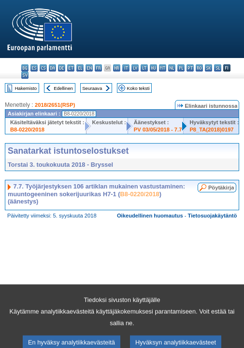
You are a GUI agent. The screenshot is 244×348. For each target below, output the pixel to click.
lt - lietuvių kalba (144, 68)
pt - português (190, 68)
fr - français (98, 68)
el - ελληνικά (80, 68)
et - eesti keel (70, 68)
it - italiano (125, 68)
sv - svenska (25, 75)
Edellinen (63, 88)
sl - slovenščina (217, 68)
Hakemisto (26, 88)
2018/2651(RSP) (55, 105)
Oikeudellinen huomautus (150, 215)
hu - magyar (153, 68)
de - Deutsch (61, 68)
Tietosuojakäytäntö (212, 215)
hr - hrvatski (116, 68)
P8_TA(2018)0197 (211, 129)
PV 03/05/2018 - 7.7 (158, 129)
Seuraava (92, 88)
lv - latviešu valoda (135, 68)
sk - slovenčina (208, 68)
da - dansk (52, 68)
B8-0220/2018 (27, 129)
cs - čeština (43, 68)
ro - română (199, 68)
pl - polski (181, 68)
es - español (34, 68)
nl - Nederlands (171, 68)
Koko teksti (138, 88)
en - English (89, 68)
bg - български (25, 68)
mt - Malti (162, 68)
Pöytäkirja (221, 187)
